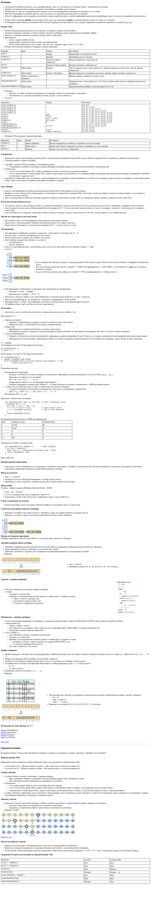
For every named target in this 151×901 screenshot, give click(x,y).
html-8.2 (4, 747)
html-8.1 (4, 745)
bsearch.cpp (6, 852)
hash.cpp (5, 757)
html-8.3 (4, 750)
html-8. (4, 752)
